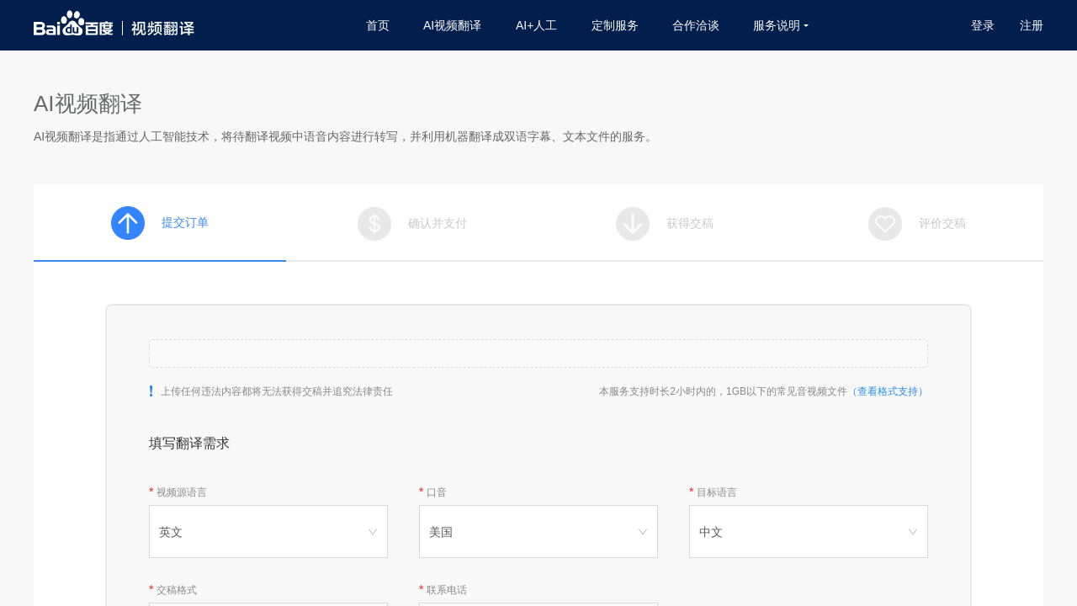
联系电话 (447, 590)
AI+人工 (536, 25)
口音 (437, 492)
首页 (378, 25)
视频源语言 (182, 492)
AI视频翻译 (452, 25)
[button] (538, 353)
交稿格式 (177, 590)
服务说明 (781, 25)
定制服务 (615, 25)
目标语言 (717, 492)
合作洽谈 (695, 25)
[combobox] (268, 531)
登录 (983, 25)
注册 (1031, 25)
